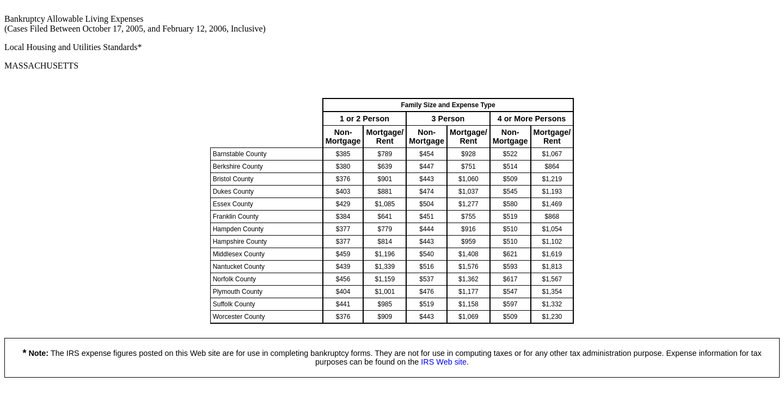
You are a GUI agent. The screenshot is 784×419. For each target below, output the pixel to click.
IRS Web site (444, 362)
